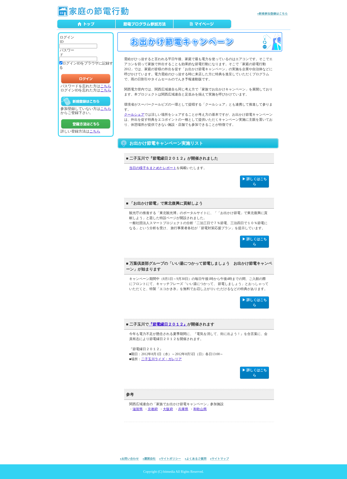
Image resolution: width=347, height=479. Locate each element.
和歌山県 (200, 409)
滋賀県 (138, 409)
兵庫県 (183, 409)
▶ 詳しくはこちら (254, 181)
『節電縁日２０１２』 (168, 324)
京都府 (153, 409)
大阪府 (168, 409)
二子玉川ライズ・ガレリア (161, 359)
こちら (105, 86)
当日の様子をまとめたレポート (152, 168)
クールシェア (134, 114)
